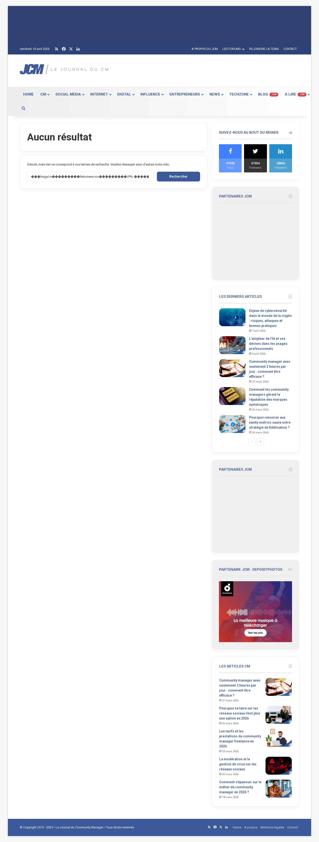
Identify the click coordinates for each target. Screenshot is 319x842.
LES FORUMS (232, 49)
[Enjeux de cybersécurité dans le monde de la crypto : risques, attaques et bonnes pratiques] (232, 317)
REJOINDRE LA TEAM (264, 49)
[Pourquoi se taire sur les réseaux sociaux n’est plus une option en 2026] (279, 715)
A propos (250, 827)
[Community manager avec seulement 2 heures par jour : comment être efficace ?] (232, 368)
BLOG (268, 94)
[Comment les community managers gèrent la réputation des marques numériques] (232, 396)
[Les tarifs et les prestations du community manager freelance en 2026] (279, 738)
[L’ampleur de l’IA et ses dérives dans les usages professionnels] (232, 345)
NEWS (214, 94)
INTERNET (99, 94)
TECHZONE (239, 94)
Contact (292, 827)
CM (43, 94)
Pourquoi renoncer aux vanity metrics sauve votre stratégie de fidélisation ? (270, 422)
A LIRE (295, 94)
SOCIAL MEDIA (68, 94)
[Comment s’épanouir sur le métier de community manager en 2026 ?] (279, 789)
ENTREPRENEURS (185, 94)
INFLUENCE (150, 94)
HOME (28, 94)
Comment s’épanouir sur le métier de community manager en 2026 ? (240, 787)
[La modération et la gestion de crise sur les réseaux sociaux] (279, 766)
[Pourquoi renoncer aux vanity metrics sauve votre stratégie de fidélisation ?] (232, 424)
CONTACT (290, 49)
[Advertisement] (207, 70)
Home (237, 827)
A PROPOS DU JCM (204, 49)
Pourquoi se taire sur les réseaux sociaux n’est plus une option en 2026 (239, 713)
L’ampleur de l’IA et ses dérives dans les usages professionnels (268, 344)
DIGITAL (124, 94)
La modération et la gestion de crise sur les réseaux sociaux (237, 764)
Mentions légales (272, 827)
